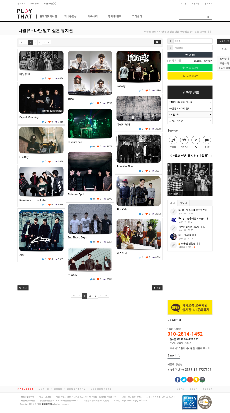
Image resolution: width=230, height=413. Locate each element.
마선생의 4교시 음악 (179, 108)
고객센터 (137, 16)
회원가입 (196, 3)
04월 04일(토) (50, 3)
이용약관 (58, 389)
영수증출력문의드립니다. (191, 226)
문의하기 (194, 389)
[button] (23, 287)
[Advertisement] (190, 276)
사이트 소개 (43, 389)
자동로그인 (174, 60)
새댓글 (183, 203)
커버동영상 (70, 16)
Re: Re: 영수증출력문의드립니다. (195, 210)
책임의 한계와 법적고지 (101, 389)
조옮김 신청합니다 (189, 243)
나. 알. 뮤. (174, 114)
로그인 (183, 3)
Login (190, 54)
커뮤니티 (93, 16)
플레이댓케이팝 (48, 16)
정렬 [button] (157, 288)
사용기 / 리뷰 (176, 120)
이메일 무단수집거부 (76, 389)
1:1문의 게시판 (185, 348)
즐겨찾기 (22, 3)
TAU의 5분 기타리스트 (180, 102)
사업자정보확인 (28, 400)
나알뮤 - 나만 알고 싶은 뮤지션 (45, 30)
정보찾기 (208, 3)
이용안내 (180, 389)
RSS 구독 (34, 3)
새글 (172, 203)
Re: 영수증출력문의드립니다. (193, 218)
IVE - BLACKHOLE (187, 235)
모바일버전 (207, 389)
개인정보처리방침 (26, 389)
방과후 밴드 (114, 16)
